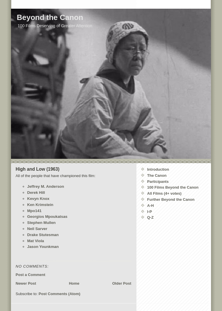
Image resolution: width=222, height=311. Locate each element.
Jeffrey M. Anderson (45, 186)
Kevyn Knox (38, 198)
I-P (149, 211)
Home (74, 283)
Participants (158, 181)
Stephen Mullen (41, 222)
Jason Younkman (43, 246)
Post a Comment (30, 275)
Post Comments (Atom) (59, 294)
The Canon (156, 175)
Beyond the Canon (50, 17)
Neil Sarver (37, 229)
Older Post (121, 283)
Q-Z (150, 217)
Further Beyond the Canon (171, 199)
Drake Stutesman (43, 235)
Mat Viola (35, 241)
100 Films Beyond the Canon (173, 187)
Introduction (158, 169)
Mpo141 (34, 211)
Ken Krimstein (40, 205)
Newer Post (26, 283)
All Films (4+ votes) (164, 193)
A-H (150, 205)
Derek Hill (36, 192)
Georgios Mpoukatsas (47, 216)
